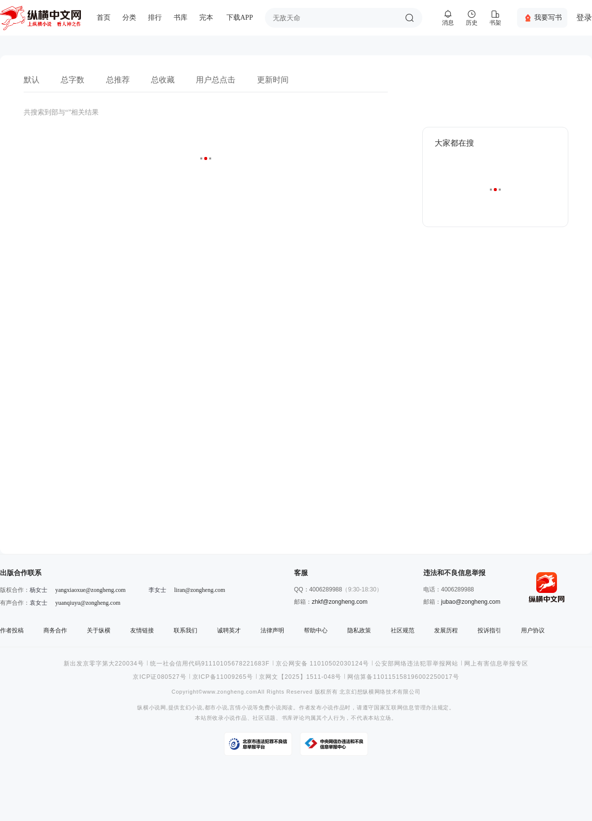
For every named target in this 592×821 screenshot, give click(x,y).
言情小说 (241, 707)
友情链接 (142, 630)
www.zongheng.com (230, 692)
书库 (180, 17)
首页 (104, 17)
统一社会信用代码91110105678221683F (210, 663)
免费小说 (270, 707)
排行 (155, 17)
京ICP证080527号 (159, 676)
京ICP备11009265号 (222, 676)
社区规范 (402, 630)
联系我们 (185, 630)
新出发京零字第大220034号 (104, 663)
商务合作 (55, 630)
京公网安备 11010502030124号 (323, 663)
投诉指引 (489, 630)
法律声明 (272, 630)
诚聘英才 (229, 630)
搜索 (409, 18)
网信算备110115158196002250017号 (403, 676)
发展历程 (446, 630)
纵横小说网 (151, 707)
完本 (206, 17)
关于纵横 (99, 630)
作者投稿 (12, 630)
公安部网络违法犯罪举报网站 (416, 663)
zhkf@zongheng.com (340, 601)
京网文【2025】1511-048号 (300, 676)
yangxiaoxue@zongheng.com (90, 589)
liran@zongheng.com (199, 589)
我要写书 (548, 17)
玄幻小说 (191, 707)
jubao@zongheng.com (470, 601)
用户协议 (533, 630)
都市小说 (216, 707)
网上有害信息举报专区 (496, 663)
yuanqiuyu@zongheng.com (87, 602)
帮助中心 (316, 630)
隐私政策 (359, 630)
